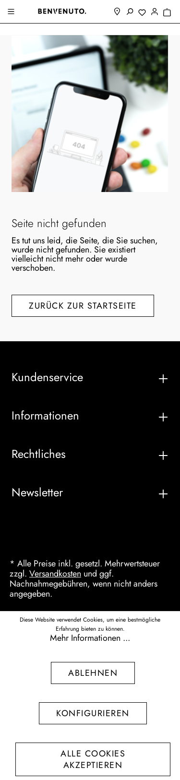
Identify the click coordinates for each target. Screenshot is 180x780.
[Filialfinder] (117, 12)
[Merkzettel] (142, 13)
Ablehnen (93, 673)
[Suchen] (129, 12)
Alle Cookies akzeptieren (92, 759)
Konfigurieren (93, 713)
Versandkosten (55, 573)
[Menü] (12, 12)
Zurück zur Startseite (83, 306)
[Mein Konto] (154, 12)
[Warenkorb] (167, 13)
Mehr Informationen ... (90, 638)
